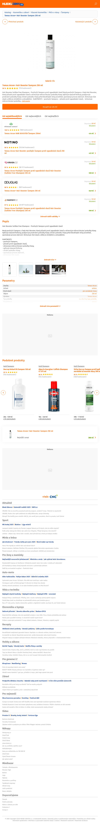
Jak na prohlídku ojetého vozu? (12, 746)
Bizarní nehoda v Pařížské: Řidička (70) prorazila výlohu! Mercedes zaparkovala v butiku (30, 548)
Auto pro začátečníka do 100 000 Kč (13, 751)
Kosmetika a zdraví (21, 12)
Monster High (6, 770)
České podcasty (7, 802)
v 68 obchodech (45, 419)
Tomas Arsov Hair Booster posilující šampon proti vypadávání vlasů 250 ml (34, 151)
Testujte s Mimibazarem (10, 767)
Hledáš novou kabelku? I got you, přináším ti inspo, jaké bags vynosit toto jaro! (27, 672)
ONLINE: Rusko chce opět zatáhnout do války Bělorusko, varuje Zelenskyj (25, 513)
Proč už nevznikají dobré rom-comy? (13, 667)
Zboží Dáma (6, 740)
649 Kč (91, 191)
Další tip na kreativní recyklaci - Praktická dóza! (17, 568)
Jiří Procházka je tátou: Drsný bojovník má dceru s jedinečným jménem (24, 566)
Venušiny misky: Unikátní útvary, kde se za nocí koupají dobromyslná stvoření (27, 655)
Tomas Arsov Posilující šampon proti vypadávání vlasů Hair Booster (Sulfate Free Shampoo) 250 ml (32, 171)
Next (97, 392)
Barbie (4, 773)
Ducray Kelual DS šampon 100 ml (17, 369)
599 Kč (91, 173)
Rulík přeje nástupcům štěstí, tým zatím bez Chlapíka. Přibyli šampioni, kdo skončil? (29, 531)
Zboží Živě (5, 735)
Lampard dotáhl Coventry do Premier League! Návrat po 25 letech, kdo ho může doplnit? (30, 528)
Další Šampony (8, 366)
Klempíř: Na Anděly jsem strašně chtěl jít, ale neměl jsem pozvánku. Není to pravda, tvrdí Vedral (33, 516)
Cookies (57, 820)
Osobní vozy (6, 738)
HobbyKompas (7, 748)
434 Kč (91, 133)
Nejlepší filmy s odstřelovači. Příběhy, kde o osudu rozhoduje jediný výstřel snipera (29, 598)
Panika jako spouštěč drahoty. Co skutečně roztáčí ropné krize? (22, 618)
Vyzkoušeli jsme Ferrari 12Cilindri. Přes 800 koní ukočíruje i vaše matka (24, 580)
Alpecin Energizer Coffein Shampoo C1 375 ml (53, 370)
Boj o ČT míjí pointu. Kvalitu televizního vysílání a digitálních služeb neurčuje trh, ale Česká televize (34, 603)
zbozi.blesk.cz (6, 743)
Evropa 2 (5, 810)
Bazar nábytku (7, 791)
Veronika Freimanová (9, 722)
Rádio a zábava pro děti (10, 805)
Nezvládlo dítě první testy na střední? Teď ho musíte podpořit (22, 684)
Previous (3, 392)
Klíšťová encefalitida (8, 687)
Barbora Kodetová (8, 719)
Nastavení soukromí (67, 820)
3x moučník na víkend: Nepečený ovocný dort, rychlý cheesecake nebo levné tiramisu (29, 635)
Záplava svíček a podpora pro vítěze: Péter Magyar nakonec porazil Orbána (26, 724)
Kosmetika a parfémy (9, 780)
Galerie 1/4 (50, 81)
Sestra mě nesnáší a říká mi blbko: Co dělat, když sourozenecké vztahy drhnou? (27, 707)
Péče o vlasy (54, 12)
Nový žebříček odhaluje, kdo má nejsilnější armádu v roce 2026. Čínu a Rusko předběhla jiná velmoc (34, 615)
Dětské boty (6, 786)
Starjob (4, 799)
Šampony (65, 12)
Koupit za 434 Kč (50, 106)
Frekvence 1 (6, 807)
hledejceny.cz (6, 732)
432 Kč (91, 153)
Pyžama (4, 778)
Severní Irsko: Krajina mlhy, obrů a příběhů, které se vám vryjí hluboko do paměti (28, 650)
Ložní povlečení (7, 788)
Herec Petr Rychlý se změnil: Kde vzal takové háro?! (18, 546)
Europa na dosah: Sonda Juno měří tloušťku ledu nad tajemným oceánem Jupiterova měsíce (31, 702)
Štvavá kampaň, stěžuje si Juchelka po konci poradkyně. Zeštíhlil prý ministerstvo (28, 551)
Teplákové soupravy (8, 783)
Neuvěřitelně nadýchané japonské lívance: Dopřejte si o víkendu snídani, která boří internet (31, 632)
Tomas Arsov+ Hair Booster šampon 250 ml (22, 85)
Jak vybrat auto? (7, 759)
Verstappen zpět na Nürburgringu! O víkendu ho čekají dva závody (23, 583)
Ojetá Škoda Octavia (9, 756)
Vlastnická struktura (81, 820)
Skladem (92, 126)
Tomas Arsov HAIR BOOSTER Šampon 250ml (22, 133)
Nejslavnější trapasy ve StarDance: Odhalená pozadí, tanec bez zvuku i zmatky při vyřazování (32, 563)
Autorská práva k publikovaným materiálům (62, 819)
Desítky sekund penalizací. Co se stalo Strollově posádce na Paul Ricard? (25, 586)
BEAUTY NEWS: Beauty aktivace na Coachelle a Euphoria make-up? (23, 670)
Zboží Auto (5, 754)
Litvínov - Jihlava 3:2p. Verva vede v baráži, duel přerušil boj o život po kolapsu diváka (29, 534)
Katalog (8, 12)
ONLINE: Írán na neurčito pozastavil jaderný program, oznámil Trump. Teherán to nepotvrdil (31, 511)
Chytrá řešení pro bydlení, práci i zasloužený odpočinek (20, 690)
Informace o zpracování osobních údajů (40, 820)
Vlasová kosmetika (39, 12)
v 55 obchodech (9, 419)
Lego (3, 775)
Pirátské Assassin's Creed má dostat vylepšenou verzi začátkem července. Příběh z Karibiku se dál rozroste (36, 704)
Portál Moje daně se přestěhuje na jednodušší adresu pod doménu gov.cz (26, 600)
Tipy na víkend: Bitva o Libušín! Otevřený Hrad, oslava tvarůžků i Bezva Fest (26, 652)
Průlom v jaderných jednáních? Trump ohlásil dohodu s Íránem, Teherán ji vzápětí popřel (30, 620)
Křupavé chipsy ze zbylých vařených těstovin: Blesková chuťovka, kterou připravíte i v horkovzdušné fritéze (36, 638)
